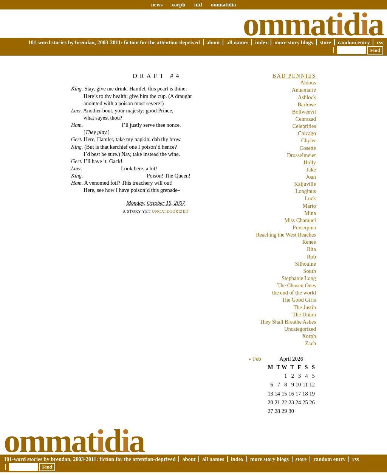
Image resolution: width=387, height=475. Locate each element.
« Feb (255, 359)
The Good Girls (299, 300)
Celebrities (304, 126)
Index (261, 42)
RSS (379, 42)
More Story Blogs (293, 42)
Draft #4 (157, 76)
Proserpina (304, 227)
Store (325, 42)
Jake (311, 170)
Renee (309, 242)
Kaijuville (305, 184)
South (309, 271)
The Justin (304, 307)
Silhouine (305, 264)
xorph (178, 5)
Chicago (307, 133)
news (157, 5)
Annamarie (304, 90)
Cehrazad (306, 119)
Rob (311, 257)
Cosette (308, 148)
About (213, 42)
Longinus (306, 191)
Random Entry (354, 42)
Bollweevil (304, 112)
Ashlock (307, 97)
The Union (304, 314)
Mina (310, 213)
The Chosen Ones (296, 285)
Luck (310, 198)
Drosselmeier (301, 155)
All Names (237, 42)
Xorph (309, 336)
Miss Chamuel (300, 220)
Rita (311, 249)
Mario (309, 206)
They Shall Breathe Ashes (288, 322)
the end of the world (294, 293)
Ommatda (313, 24)
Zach (310, 343)
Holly (309, 162)
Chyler (308, 140)
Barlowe (306, 104)
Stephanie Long (299, 278)
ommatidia (223, 5)
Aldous (308, 82)
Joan (311, 177)
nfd (198, 5)
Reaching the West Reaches (286, 235)
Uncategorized (170, 211)
